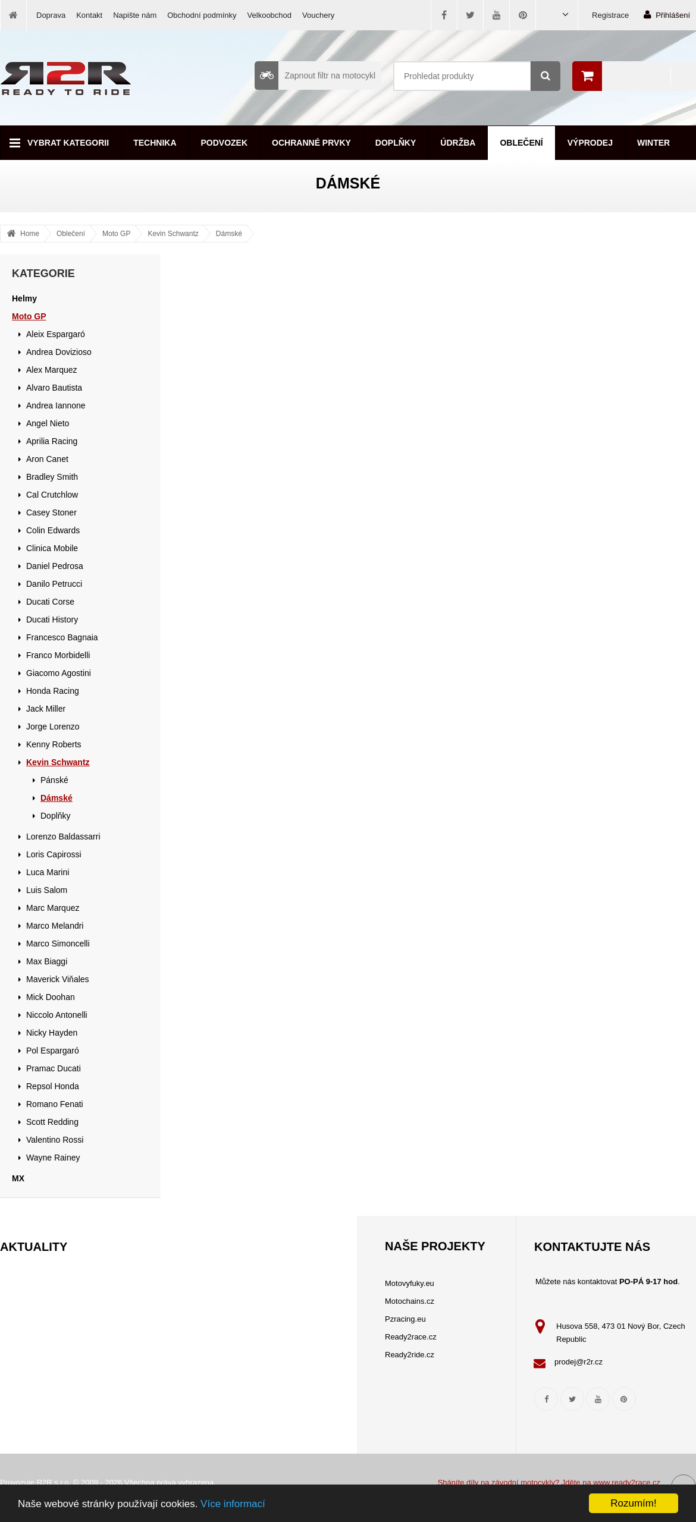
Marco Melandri (54, 925)
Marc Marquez (52, 908)
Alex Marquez (51, 370)
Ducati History (52, 619)
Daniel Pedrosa (54, 566)
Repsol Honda (52, 1086)
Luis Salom (46, 890)
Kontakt (89, 15)
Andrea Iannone (56, 405)
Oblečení (521, 142)
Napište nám (134, 15)
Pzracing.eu (405, 1319)
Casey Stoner (51, 512)
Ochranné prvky (311, 142)
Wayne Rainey (53, 1157)
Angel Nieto (47, 423)
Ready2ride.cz (409, 1354)
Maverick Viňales (57, 979)
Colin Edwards (53, 530)
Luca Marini (47, 872)
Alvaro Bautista (54, 387)
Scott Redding (52, 1122)
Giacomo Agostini (58, 673)
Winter (653, 142)
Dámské (229, 233)
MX (18, 1178)
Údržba (457, 142)
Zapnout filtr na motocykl (315, 75)
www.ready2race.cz (626, 1482)
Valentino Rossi (54, 1139)
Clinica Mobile (52, 548)
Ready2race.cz (411, 1336)
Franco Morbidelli (58, 655)
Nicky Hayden (51, 1032)
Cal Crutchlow (52, 494)
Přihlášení (667, 15)
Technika (154, 142)
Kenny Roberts (53, 744)
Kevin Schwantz (173, 233)
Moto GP (116, 233)
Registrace (610, 15)
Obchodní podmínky (201, 15)
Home (29, 233)
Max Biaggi (46, 961)
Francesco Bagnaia (62, 637)
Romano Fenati (54, 1104)
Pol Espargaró (52, 1050)
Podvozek (224, 142)
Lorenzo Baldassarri (63, 836)
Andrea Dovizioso (59, 352)
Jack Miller (45, 708)
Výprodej (590, 142)
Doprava (50, 15)
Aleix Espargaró (55, 334)
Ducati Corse (50, 601)
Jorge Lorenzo (53, 726)
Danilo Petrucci (54, 584)
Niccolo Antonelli (56, 1015)
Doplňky (395, 142)
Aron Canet (47, 459)
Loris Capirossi (53, 854)
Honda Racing (52, 691)
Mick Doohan (50, 997)
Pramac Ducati (53, 1068)
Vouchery (318, 15)
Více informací (232, 1504)
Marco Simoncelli (58, 943)
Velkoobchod (269, 15)
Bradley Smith (52, 477)
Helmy (24, 298)
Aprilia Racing (51, 441)
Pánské (54, 780)
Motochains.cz (409, 1301)
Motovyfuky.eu (409, 1283)
